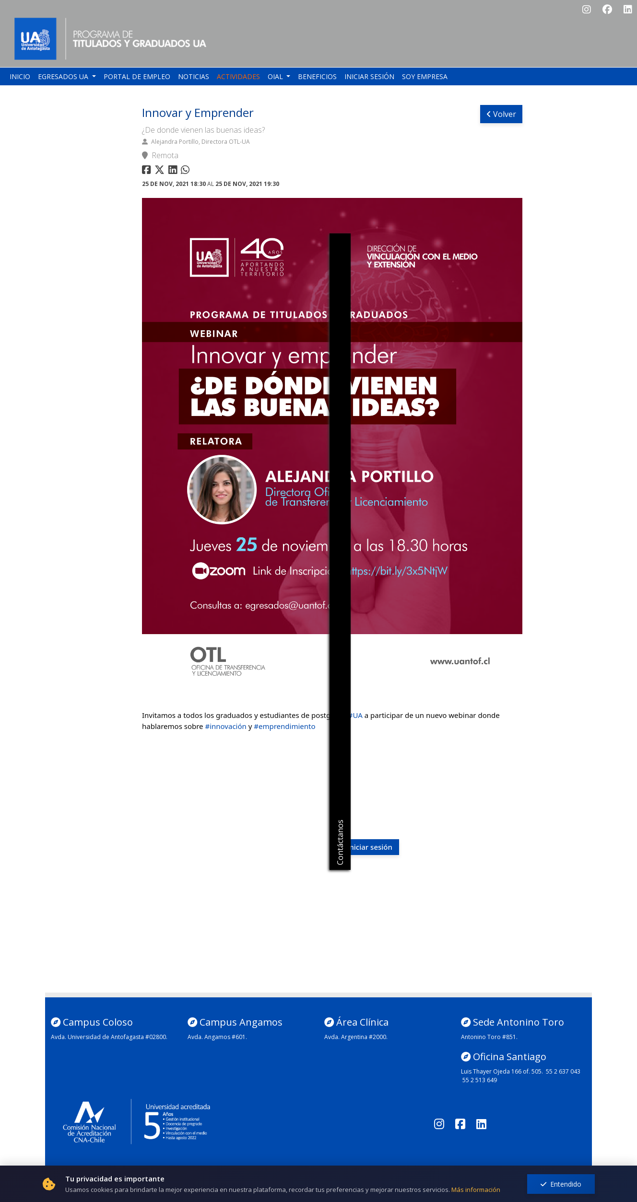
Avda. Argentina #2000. (356, 1037)
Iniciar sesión (369, 76)
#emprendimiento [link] (284, 726)
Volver (501, 114)
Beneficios (317, 76)
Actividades (238, 76)
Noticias (193, 76)
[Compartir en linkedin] (174, 171)
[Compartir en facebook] (147, 171)
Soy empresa (425, 76)
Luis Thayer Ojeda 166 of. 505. (502, 1071)
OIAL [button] (276, 76)
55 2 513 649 (479, 1080)
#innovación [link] (225, 726)
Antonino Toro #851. (489, 1037)
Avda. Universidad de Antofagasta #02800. (109, 1037)
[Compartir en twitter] (160, 171)
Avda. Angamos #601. (217, 1037)
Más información (475, 1189)
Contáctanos (340, 842)
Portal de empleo (137, 76)
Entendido (561, 1184)
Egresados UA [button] (64, 76)
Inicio (20, 76)
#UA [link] (355, 715)
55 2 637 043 (563, 1071)
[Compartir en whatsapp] (186, 171)
